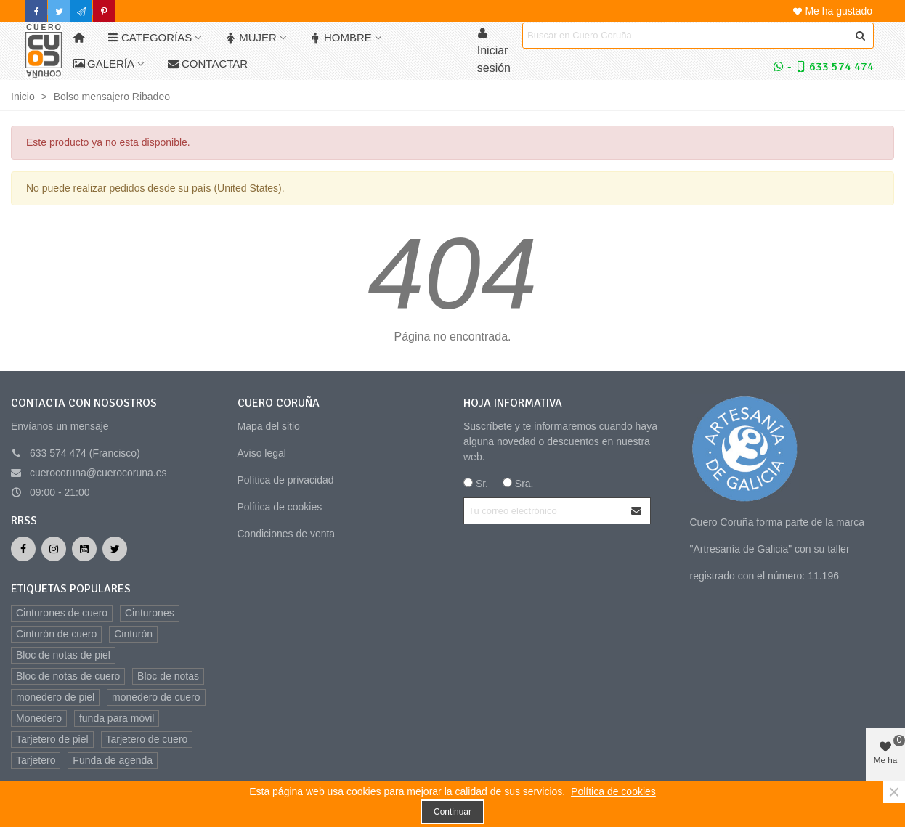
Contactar (208, 63)
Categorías (149, 37)
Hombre (341, 37)
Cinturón (133, 634)
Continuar (452, 812)
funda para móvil (117, 718)
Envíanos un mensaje (60, 426)
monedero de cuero (156, 697)
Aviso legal (262, 453)
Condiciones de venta (287, 533)
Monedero (39, 718)
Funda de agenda (113, 760)
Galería (103, 63)
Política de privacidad (286, 480)
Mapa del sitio (269, 426)
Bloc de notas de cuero (68, 676)
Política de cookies (280, 507)
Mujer (251, 37)
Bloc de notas (168, 676)
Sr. (475, 483)
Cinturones (149, 613)
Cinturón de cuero (56, 634)
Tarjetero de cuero (147, 739)
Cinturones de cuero (61, 613)
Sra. (518, 483)
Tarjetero (35, 760)
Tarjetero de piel (52, 739)
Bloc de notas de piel (63, 655)
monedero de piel (55, 697)
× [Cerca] (894, 792)
